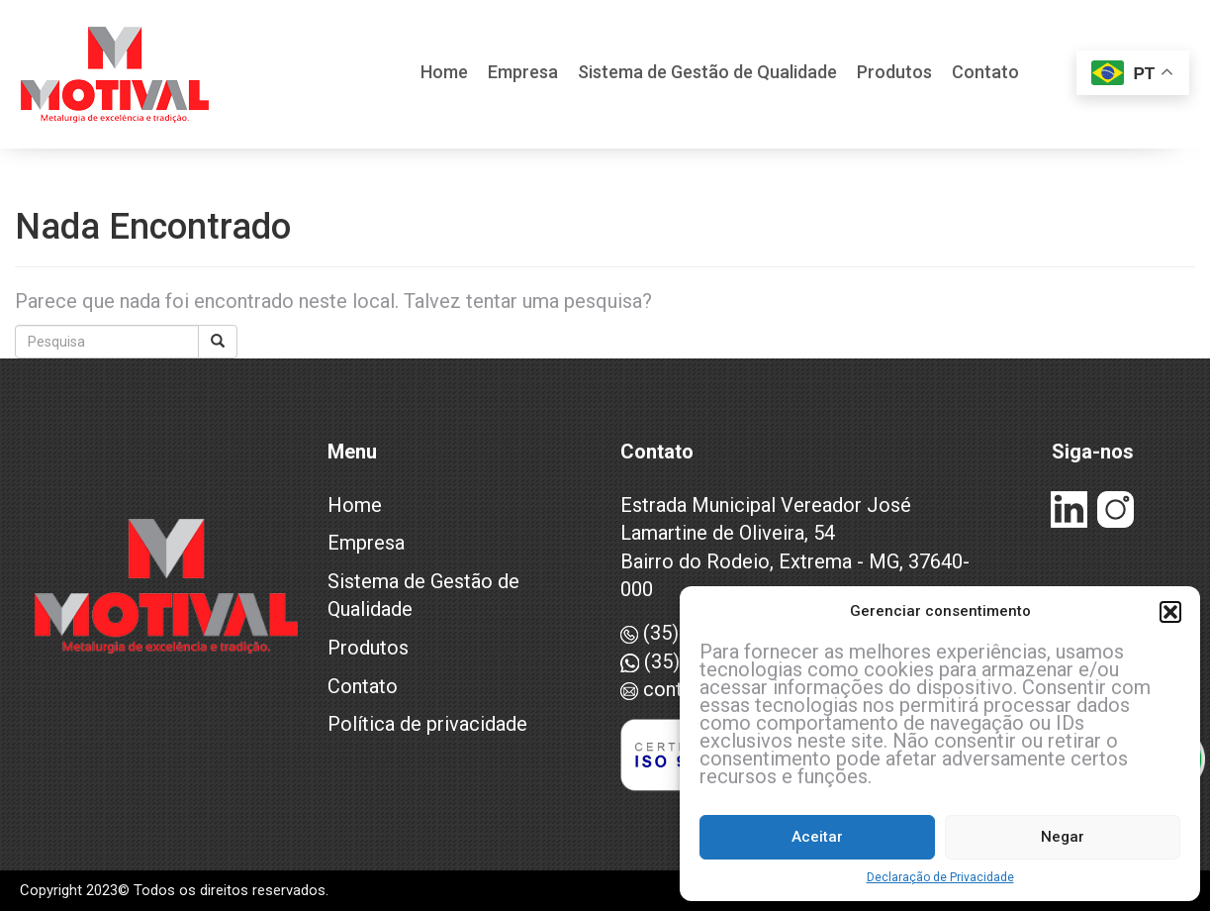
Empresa (523, 73)
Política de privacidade (427, 724)
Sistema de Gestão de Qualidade (707, 73)
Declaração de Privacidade (940, 877)
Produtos (894, 73)
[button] (1170, 612)
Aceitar (817, 837)
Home (444, 73)
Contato (985, 73)
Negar (1062, 837)
